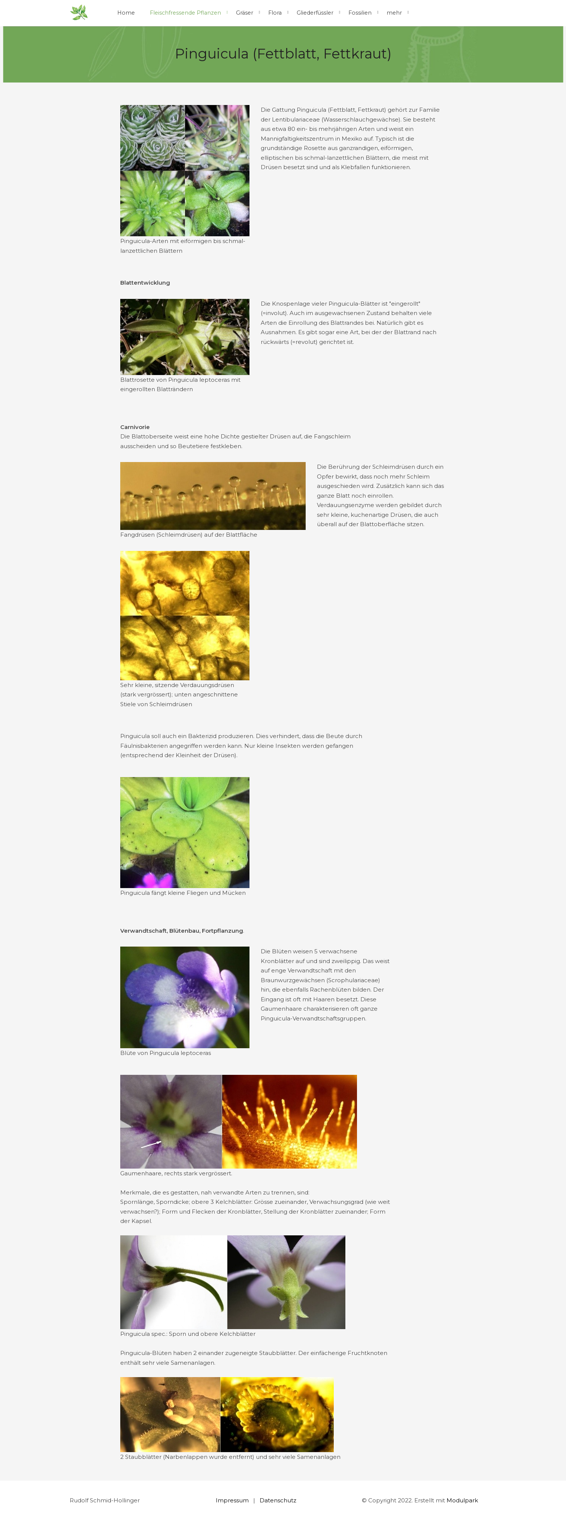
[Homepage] (79, 13)
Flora (275, 12)
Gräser (244, 12)
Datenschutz (278, 1500)
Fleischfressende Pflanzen (185, 12)
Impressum (232, 1500)
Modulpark (462, 1500)
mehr (394, 12)
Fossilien (360, 12)
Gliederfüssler (315, 12)
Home (126, 12)
